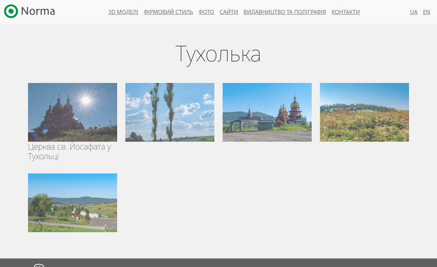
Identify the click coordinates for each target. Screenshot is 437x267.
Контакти (346, 12)
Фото (206, 12)
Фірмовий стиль (168, 12)
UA (414, 12)
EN (426, 12)
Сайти (229, 12)
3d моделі (123, 12)
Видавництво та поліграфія (284, 12)
